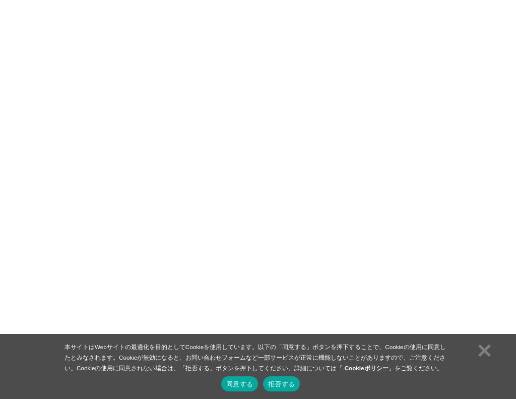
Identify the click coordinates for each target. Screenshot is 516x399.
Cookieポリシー (367, 368)
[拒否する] (483, 349)
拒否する (281, 384)
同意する (239, 384)
